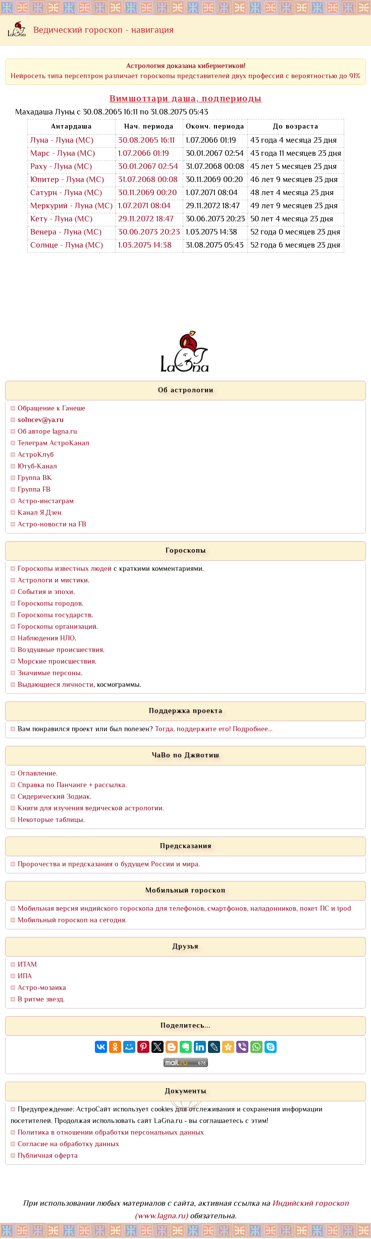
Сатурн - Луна (56, 193)
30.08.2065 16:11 (146, 141)
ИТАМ (27, 965)
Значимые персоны (49, 673)
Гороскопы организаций (57, 627)
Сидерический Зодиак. (54, 797)
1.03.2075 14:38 (145, 246)
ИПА (25, 976)
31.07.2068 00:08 (148, 180)
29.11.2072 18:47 (146, 219)
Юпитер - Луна (57, 180)
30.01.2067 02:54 (148, 167)
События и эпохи (45, 592)
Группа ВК (35, 478)
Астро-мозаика (42, 988)
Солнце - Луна (56, 246)
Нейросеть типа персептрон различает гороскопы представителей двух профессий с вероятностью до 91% (185, 71)
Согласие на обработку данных (68, 1144)
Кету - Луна (51, 219)
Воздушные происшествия (60, 650)
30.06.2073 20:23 (149, 232)
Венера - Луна (56, 232)
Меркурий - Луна (61, 206)
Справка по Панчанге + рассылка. (72, 785)
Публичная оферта (48, 1156)
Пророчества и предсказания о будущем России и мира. (109, 864)
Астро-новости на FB (52, 524)
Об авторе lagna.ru (47, 432)
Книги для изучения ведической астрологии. (91, 808)
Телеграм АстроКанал (53, 443)
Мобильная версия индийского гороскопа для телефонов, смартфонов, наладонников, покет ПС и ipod (184, 909)
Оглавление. (38, 774)
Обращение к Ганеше (51, 409)
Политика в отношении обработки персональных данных (111, 1133)
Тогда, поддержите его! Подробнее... (214, 729)
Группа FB (34, 490)
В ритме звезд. (41, 1000)
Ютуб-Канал (37, 467)
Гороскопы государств (54, 615)
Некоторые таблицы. (51, 820)
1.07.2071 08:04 (144, 206)
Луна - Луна (52, 141)
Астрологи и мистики (53, 580)
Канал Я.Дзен (40, 513)
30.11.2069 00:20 (147, 193)
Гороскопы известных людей (65, 569)
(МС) (84, 141)
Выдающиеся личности (55, 685)
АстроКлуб (36, 455)
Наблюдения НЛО (46, 638)
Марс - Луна (52, 154)
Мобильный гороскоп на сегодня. (72, 920)
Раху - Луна (51, 167)
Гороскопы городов (50, 604)
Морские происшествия (56, 662)
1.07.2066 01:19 (143, 154)
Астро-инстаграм (46, 501)
